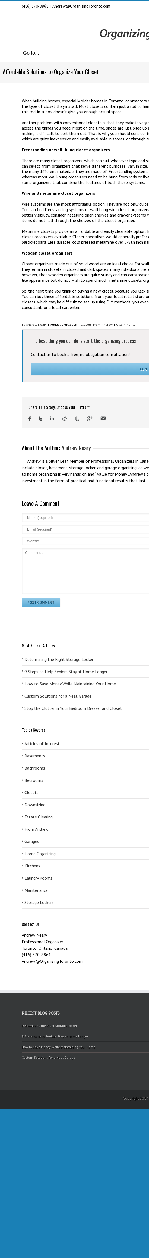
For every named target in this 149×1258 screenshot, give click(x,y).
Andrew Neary (36, 324)
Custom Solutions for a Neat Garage (48, 1057)
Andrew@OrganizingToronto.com (81, 6)
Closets (86, 324)
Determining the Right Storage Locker (49, 1026)
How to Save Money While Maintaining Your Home (58, 1047)
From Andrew (103, 324)
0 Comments (125, 324)
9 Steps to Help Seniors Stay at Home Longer (55, 1036)
